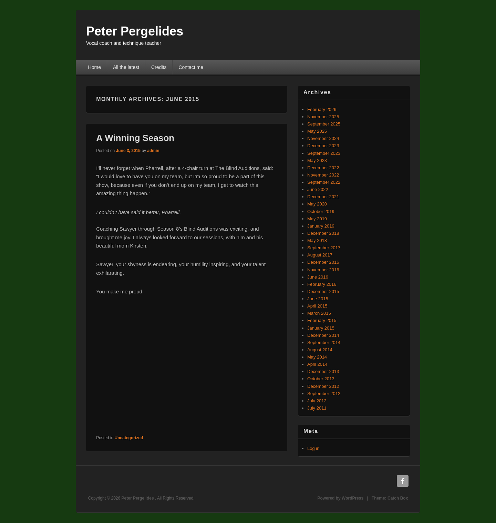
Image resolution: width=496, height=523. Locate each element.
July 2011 (317, 408)
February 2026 (322, 109)
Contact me (190, 67)
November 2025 (323, 116)
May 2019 (317, 218)
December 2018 (323, 233)
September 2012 (323, 393)
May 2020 (317, 204)
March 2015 (319, 313)
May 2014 (317, 357)
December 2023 (323, 145)
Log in (313, 448)
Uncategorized (129, 437)
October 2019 (320, 211)
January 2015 (320, 328)
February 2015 (322, 320)
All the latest (126, 67)
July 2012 (317, 400)
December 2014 (323, 335)
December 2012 (323, 386)
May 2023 (317, 160)
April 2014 (317, 364)
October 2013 (320, 378)
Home (94, 67)
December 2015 (323, 291)
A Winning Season (135, 138)
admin (153, 150)
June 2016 (317, 277)
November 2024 (323, 138)
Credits (158, 67)
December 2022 (323, 167)
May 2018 (317, 240)
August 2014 (319, 349)
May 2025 (317, 131)
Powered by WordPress (340, 498)
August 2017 (319, 255)
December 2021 (323, 196)
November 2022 (323, 175)
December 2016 (323, 262)
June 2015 (317, 298)
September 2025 (323, 124)
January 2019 (320, 226)
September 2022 (323, 182)
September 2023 (323, 153)
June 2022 (317, 189)
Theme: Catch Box (390, 498)
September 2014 (323, 342)
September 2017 (323, 247)
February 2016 (322, 284)
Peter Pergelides (134, 31)
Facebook (403, 481)
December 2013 (323, 371)
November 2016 (323, 269)
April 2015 (317, 306)
